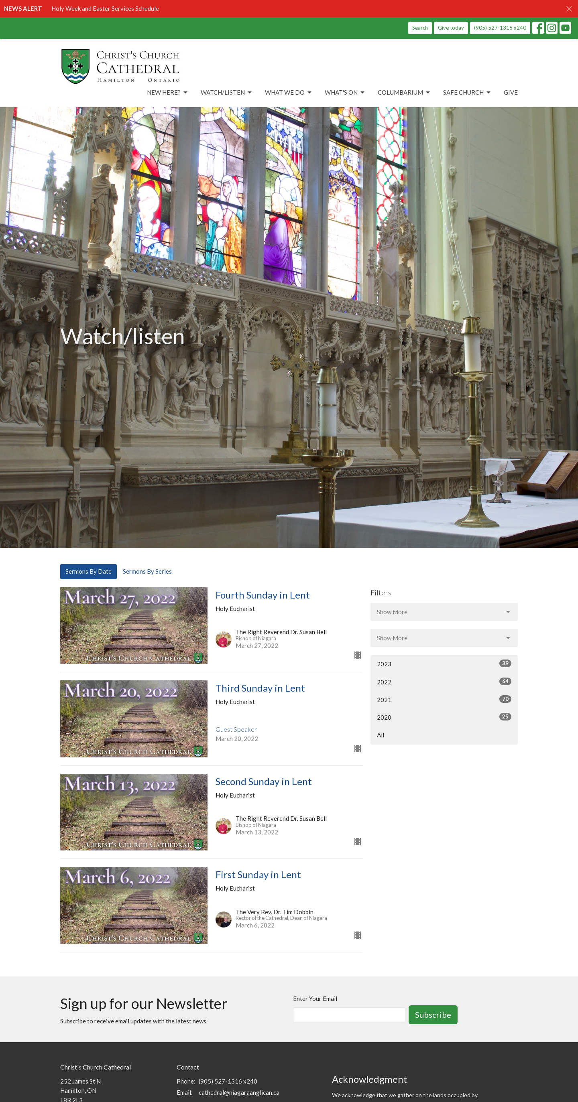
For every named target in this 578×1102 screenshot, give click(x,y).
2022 (444, 682)
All (380, 735)
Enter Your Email (315, 998)
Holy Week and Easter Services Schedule (105, 8)
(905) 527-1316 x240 (500, 27)
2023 (444, 664)
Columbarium (404, 93)
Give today (451, 27)
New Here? (168, 93)
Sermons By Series (147, 571)
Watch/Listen (227, 93)
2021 (444, 699)
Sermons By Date (88, 571)
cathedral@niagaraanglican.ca (239, 1092)
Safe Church (467, 93)
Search (420, 27)
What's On (345, 93)
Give (511, 92)
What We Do (289, 93)
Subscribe (433, 1014)
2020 (444, 717)
